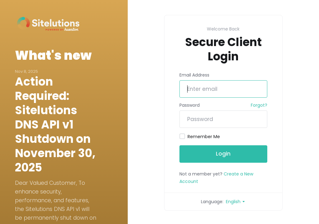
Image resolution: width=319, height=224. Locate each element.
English (235, 201)
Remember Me (199, 136)
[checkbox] (182, 136)
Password (189, 105)
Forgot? (259, 105)
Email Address (194, 75)
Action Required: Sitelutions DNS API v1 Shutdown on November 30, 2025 (55, 125)
